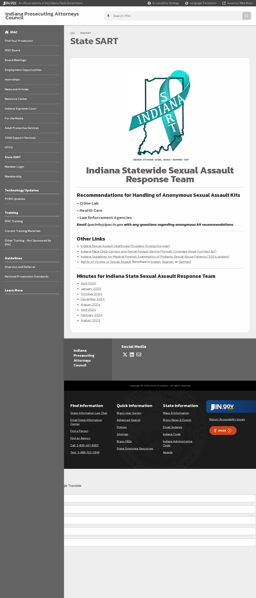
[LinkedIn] (132, 351)
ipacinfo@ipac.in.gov (105, 221)
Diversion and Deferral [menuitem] (20, 263)
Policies (122, 424)
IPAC (14, 29)
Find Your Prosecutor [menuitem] (19, 37)
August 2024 (90, 301)
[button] (163, 3)
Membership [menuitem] (13, 173)
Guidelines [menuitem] (13, 255)
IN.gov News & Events (177, 417)
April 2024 (88, 307)
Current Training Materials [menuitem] (22, 228)
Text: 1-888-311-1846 (84, 449)
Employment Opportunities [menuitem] (23, 66)
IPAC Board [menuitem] (12, 47)
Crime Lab (89, 200)
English (156, 259)
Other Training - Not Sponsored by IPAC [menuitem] (28, 239)
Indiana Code (172, 431)
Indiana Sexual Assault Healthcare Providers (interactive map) (125, 243)
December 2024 (93, 296)
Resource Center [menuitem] (16, 96)
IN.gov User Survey (129, 410)
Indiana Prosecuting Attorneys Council (50, 14)
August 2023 (90, 317)
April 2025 (88, 280)
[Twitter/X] (125, 351)
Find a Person (79, 428)
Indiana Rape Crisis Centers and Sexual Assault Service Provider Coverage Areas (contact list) (148, 248)
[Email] (138, 351)
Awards (168, 449)
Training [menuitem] (11, 209)
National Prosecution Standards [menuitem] (26, 273)
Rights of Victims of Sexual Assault (106, 259)
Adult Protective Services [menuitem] (22, 125)
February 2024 (91, 312)
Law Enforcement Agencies (106, 214)
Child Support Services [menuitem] (20, 134)
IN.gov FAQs (124, 438)
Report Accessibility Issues (227, 416)
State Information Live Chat (88, 410)
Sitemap (122, 431)
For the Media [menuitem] (14, 115)
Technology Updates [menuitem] (22, 187)
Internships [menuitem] (12, 76)
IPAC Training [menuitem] (14, 218)
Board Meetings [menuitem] (15, 57)
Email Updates (172, 424)
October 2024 (91, 291)
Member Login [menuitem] (14, 163)
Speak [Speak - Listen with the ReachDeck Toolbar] (222, 427)
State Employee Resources (135, 445)
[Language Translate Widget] (201, 3)
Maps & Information (176, 410)
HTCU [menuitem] (9, 144)
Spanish (167, 259)
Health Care (91, 207)
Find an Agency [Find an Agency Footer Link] (80, 435)
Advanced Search (128, 417)
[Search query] (222, 14)
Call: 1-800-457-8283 (84, 442)
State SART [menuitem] (13, 154)
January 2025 (91, 285)
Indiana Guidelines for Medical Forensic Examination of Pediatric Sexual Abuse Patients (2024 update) (155, 253)
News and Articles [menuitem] (17, 86)
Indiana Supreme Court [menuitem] (20, 105)
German (184, 259)
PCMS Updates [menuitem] (15, 196)
